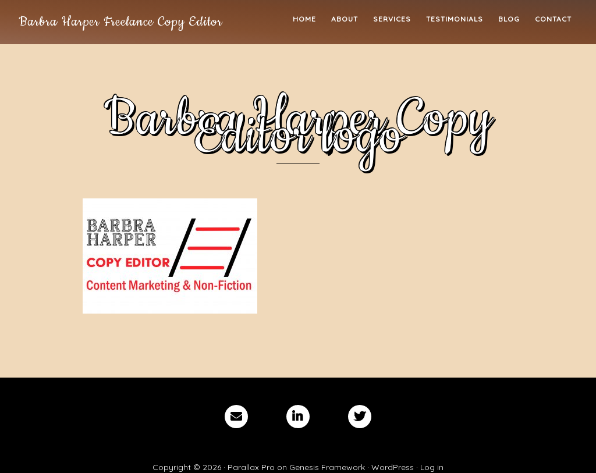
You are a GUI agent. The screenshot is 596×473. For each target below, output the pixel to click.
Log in (432, 467)
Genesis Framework (327, 467)
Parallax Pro (251, 467)
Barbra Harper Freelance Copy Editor (120, 22)
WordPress (392, 467)
